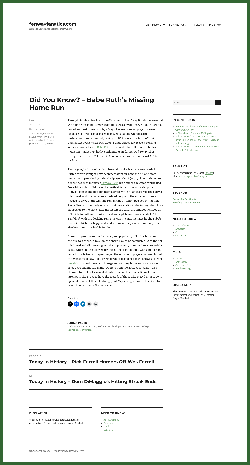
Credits (107, 426)
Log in (178, 258)
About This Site (111, 419)
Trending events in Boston (186, 202)
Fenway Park (177, 24)
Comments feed (183, 265)
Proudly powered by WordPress (68, 451)
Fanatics (209, 173)
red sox (50, 143)
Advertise (108, 423)
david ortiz (40, 140)
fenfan (32, 120)
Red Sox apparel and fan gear (193, 176)
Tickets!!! (199, 24)
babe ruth (48, 133)
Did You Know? (37, 129)
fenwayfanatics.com (52, 24)
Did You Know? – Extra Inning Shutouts (195, 136)
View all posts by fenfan (80, 330)
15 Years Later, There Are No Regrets (193, 133)
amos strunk (35, 133)
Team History (152, 24)
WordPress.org (183, 268)
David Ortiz (75, 263)
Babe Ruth (103, 147)
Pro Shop (215, 24)
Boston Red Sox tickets (184, 199)
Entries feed (181, 262)
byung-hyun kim (38, 136)
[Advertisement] (125, 72)
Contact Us (109, 429)
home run (40, 143)
